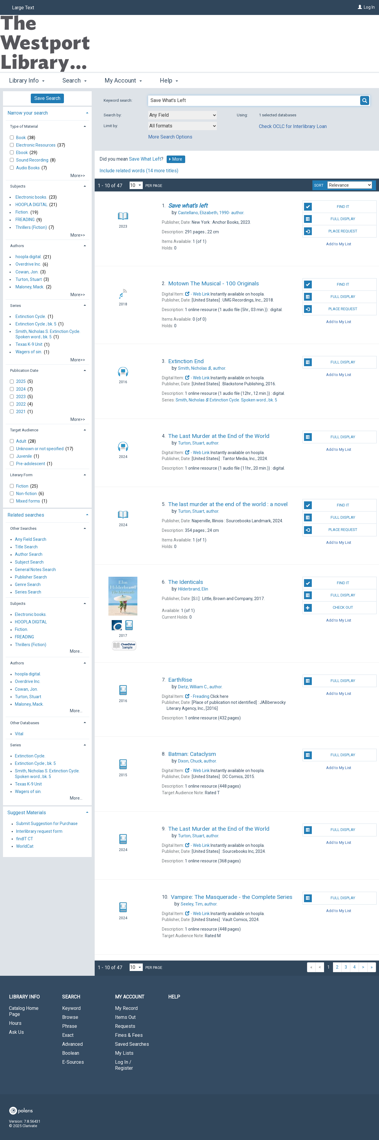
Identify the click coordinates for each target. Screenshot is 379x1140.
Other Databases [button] (24, 723)
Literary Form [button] (21, 475)
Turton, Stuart (29, 279)
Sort (318, 185)
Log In (369, 7)
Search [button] (74, 80)
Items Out (125, 1017)
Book (21, 137)
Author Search (28, 554)
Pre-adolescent (31, 463)
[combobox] (182, 115)
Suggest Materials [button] (26, 812)
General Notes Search (35, 569)
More (175, 159)
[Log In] (360, 7)
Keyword (71, 1008)
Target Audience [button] (24, 430)
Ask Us (16, 1032)
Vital (19, 733)
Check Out (328, 608)
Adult (21, 441)
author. (211, 212)
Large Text (23, 7)
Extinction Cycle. (31, 316)
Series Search (28, 592)
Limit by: (111, 126)
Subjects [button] (17, 186)
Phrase (69, 1026)
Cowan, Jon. (27, 272)
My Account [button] (123, 80)
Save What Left (145, 159)
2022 (21, 404)
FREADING (25, 219)
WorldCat (24, 846)
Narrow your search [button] (27, 113)
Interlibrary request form (39, 831)
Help (174, 997)
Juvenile (24, 456)
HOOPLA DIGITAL (31, 204)
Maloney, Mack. (30, 286)
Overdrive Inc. (28, 264)
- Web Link (197, 294)
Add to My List (338, 243)
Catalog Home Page (24, 1011)
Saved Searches (132, 1044)
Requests (125, 1026)
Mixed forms (28, 501)
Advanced (72, 1044)
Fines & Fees (129, 1035)
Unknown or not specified (40, 448)
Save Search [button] (47, 98)
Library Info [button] (27, 80)
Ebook (22, 152)
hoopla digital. (29, 257)
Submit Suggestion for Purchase (47, 823)
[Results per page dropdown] (136, 185)
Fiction (22, 486)
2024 (21, 389)
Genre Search (28, 584)
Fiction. (22, 212)
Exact (67, 1035)
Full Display (329, 219)
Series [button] (15, 305)
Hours (15, 1023)
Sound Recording (32, 160)
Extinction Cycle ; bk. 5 (36, 324)
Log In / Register (124, 1065)
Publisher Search (31, 577)
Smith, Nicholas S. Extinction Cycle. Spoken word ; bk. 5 (48, 334)
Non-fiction (27, 493)
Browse (70, 1017)
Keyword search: (118, 100)
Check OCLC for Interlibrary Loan (293, 126)
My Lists (124, 1053)
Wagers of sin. (29, 352)
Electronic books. (31, 197)
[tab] (47, 112)
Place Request (330, 231)
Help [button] (169, 80)
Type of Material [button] (24, 126)
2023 (21, 396)
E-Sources (73, 1062)
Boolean (70, 1053)
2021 (21, 411)
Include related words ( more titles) (138, 170)
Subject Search (29, 562)
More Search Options (170, 137)
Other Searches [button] (23, 528)
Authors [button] (17, 245)
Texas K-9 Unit (29, 344)
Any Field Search (30, 539)
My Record (126, 1008)
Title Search (26, 547)
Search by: (113, 115)
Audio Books (28, 167)
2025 (21, 381)
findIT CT (24, 838)
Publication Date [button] (24, 370)
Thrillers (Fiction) (31, 227)
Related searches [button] (25, 515)
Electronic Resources (36, 145)
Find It (326, 207)
